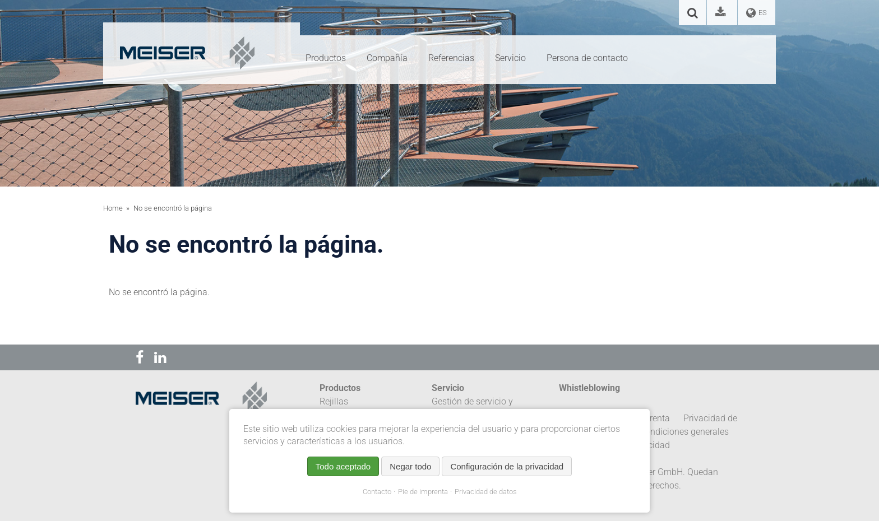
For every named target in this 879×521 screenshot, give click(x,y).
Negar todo (410, 466)
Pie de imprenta (423, 491)
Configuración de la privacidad (506, 466)
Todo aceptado (343, 466)
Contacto (377, 491)
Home (113, 208)
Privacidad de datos (486, 491)
